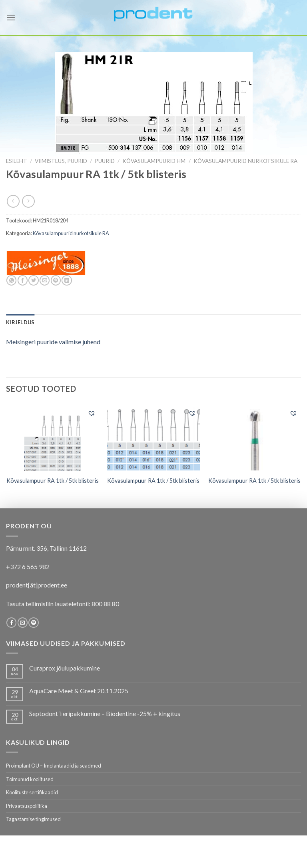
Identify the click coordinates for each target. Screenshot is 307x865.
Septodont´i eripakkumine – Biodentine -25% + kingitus (104, 713)
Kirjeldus (20, 322)
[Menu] (11, 17)
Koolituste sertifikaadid (32, 792)
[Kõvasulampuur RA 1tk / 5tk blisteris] (52, 437)
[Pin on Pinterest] (56, 280)
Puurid (105, 161)
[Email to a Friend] (45, 280)
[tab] (20, 322)
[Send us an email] (23, 622)
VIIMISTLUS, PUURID (61, 161)
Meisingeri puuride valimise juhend (53, 341)
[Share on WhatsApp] (11, 280)
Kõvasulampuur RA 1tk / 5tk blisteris (52, 480)
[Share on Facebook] (23, 280)
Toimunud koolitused (30, 779)
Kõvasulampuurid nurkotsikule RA (245, 161)
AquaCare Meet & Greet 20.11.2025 (78, 690)
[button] (91, 413)
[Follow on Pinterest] (33, 622)
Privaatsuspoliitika (26, 806)
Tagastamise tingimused (33, 819)
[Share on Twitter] (33, 280)
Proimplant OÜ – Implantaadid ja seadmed (53, 765)
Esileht (16, 161)
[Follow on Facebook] (11, 622)
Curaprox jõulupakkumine (64, 668)
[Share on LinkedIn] (67, 280)
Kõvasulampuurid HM (153, 161)
